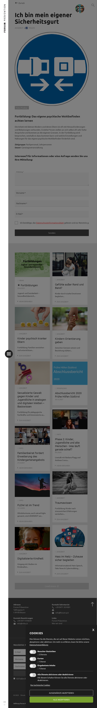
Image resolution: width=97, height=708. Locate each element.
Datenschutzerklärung (39, 645)
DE (4, 702)
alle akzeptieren (61, 699)
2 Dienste (42, 654)
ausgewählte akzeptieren (61, 693)
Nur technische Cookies (40, 685)
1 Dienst (41, 661)
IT (4, 704)
